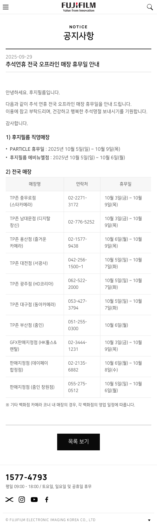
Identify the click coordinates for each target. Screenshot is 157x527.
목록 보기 (78, 442)
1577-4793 (27, 477)
